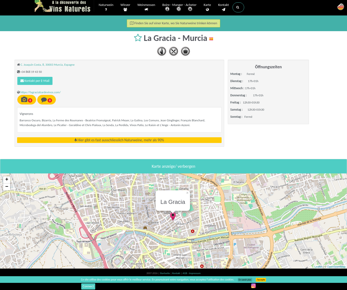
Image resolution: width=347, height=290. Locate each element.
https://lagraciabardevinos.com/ (40, 92)
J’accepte (261, 279)
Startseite (165, 273)
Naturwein (106, 7)
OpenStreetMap (336, 266)
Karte (207, 7)
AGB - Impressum (192, 273)
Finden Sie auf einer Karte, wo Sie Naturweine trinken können (173, 23)
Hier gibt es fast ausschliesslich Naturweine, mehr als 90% (119, 140)
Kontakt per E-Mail (35, 81)
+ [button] (6, 179)
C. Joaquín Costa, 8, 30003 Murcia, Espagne (47, 64)
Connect (88, 286)
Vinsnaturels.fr (64, 6)
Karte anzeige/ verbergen (173, 166)
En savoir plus (245, 279)
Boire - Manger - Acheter (179, 7)
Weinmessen (146, 7)
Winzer (125, 7)
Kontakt (223, 7)
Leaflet (318, 266)
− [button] (6, 187)
